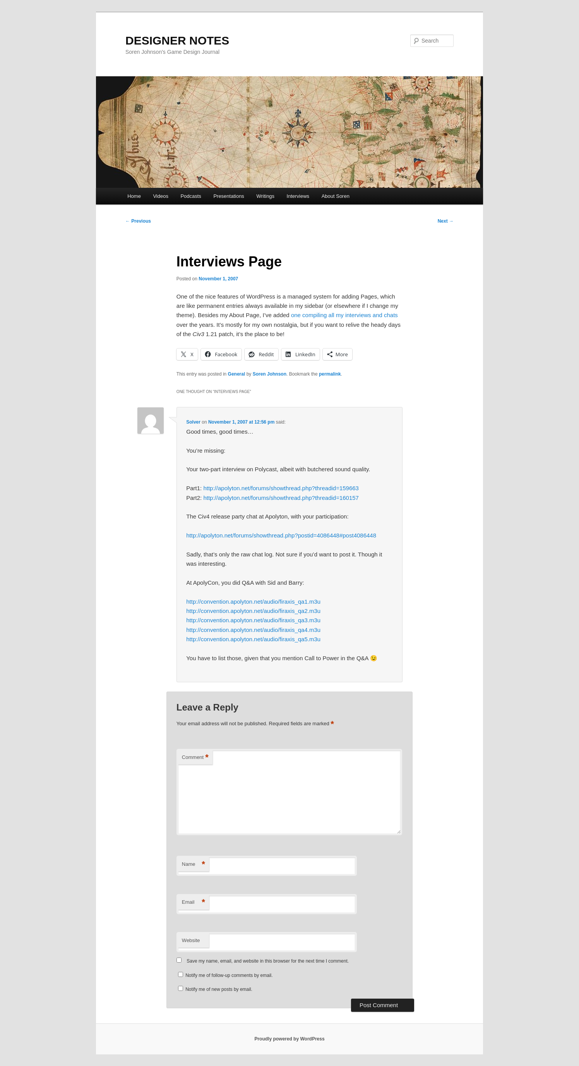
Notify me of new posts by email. (218, 989)
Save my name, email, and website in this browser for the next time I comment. (268, 961)
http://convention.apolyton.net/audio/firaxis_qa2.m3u (253, 611)
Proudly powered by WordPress (289, 1039)
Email (193, 902)
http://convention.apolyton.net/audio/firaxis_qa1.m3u (253, 601)
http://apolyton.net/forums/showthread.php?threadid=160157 (281, 497)
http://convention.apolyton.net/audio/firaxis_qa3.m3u (253, 620)
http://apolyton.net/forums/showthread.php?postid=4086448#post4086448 (281, 535)
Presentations (228, 196)
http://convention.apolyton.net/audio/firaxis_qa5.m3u (253, 639)
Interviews (298, 196)
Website (191, 940)
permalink (330, 374)
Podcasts (190, 196)
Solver (193, 422)
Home (134, 196)
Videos (160, 196)
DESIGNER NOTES (177, 40)
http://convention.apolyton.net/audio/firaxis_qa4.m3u (253, 630)
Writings (265, 196)
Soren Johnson (269, 374)
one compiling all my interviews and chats (344, 315)
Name (193, 864)
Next (446, 221)
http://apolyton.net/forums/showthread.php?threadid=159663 (281, 488)
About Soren (335, 196)
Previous (138, 221)
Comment (195, 757)
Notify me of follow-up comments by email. (228, 975)
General (236, 374)
